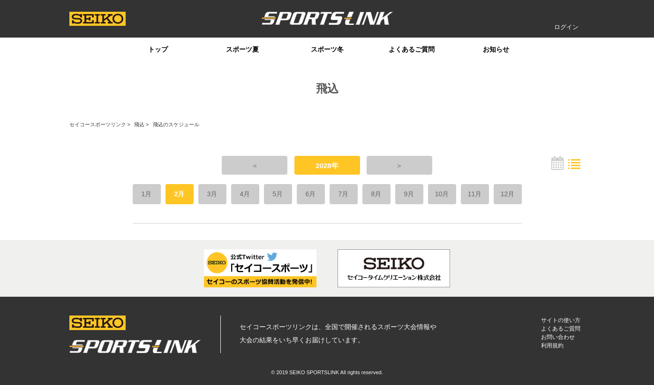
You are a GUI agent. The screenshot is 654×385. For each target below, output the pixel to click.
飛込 (139, 124)
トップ (158, 49)
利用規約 (552, 345)
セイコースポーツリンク (97, 124)
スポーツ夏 (242, 49)
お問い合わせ (558, 337)
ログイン (566, 27)
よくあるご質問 (412, 49)
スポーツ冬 (327, 49)
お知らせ (496, 49)
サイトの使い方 (560, 320)
